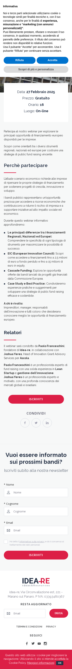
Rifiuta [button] (19, 60)
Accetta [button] (52, 60)
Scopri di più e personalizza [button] (36, 69)
